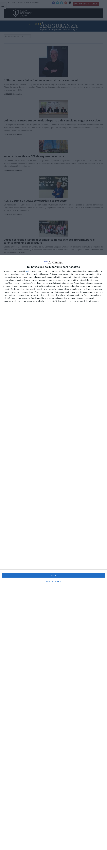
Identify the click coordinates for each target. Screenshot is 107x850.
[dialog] (53, 552)
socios (28, 271)
